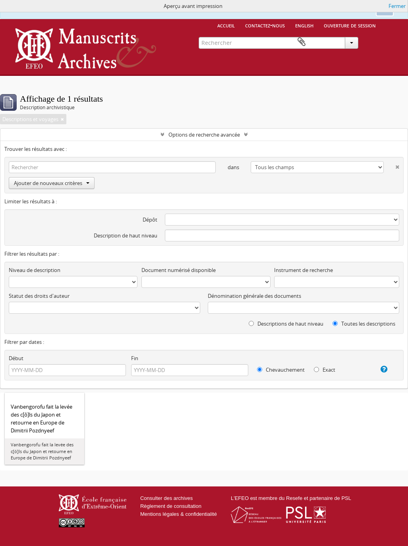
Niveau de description (34, 270)
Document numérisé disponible (178, 270)
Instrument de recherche (303, 270)
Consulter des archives (166, 498)
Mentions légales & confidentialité (178, 514)
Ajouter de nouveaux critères (51, 183)
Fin (134, 358)
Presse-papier (370, 42)
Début (16, 358)
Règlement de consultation (170, 506)
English (304, 25)
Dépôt (150, 219)
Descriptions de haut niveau (286, 323)
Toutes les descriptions (364, 323)
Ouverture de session (350, 25)
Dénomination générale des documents (254, 295)
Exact (324, 369)
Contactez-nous (265, 25)
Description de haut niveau (125, 235)
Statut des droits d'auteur (39, 295)
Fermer (397, 6)
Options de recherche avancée (204, 134)
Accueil (226, 25)
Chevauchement (281, 369)
